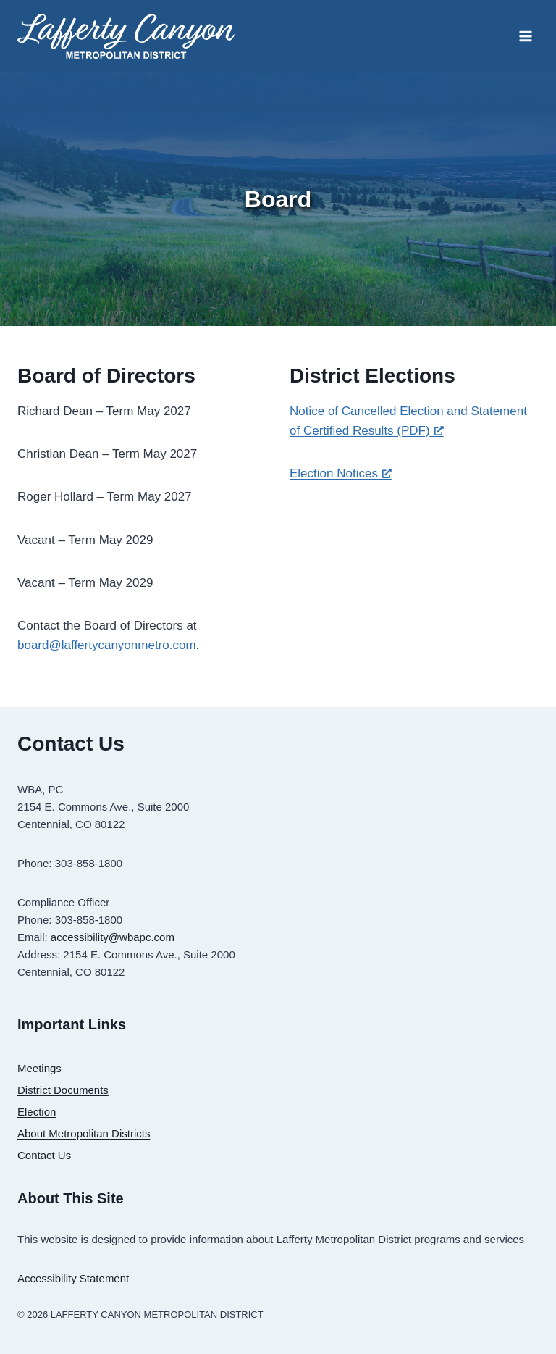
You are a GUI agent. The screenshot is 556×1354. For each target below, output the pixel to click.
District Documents (63, 1090)
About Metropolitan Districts (83, 1133)
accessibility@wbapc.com (112, 937)
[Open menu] (525, 36)
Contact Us (44, 1155)
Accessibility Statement (73, 1278)
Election (36, 1112)
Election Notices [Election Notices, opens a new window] (341, 473)
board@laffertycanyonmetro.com (106, 645)
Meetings (39, 1068)
